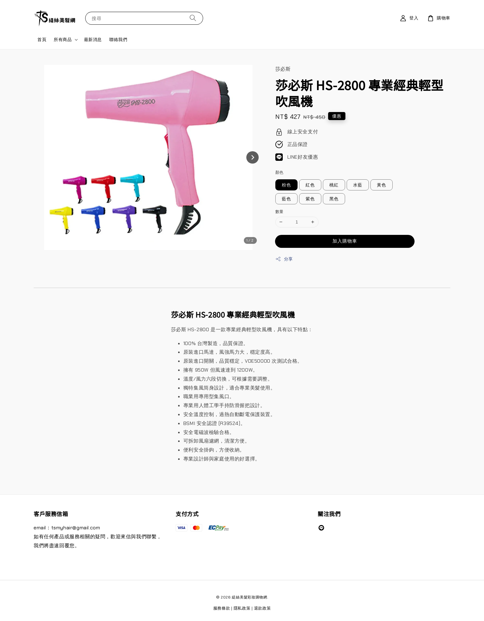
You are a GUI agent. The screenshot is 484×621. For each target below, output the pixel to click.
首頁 (41, 39)
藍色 (286, 199)
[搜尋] (193, 18)
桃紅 (334, 185)
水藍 (357, 185)
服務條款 (221, 608)
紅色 (310, 185)
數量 (279, 211)
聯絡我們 (118, 39)
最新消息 (93, 39)
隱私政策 (242, 608)
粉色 (286, 185)
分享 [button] (284, 259)
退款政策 (262, 608)
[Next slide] (252, 157)
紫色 (310, 199)
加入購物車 (344, 241)
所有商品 (63, 39)
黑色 (334, 199)
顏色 (279, 172)
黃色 (381, 185)
